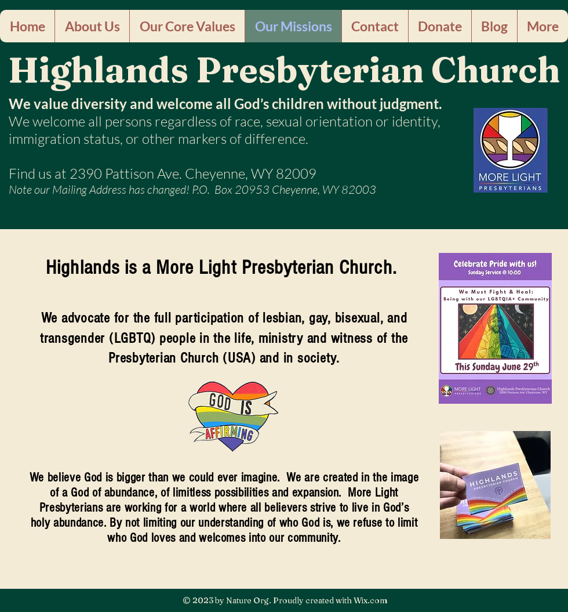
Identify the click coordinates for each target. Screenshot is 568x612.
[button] (91, 26)
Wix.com (371, 600)
